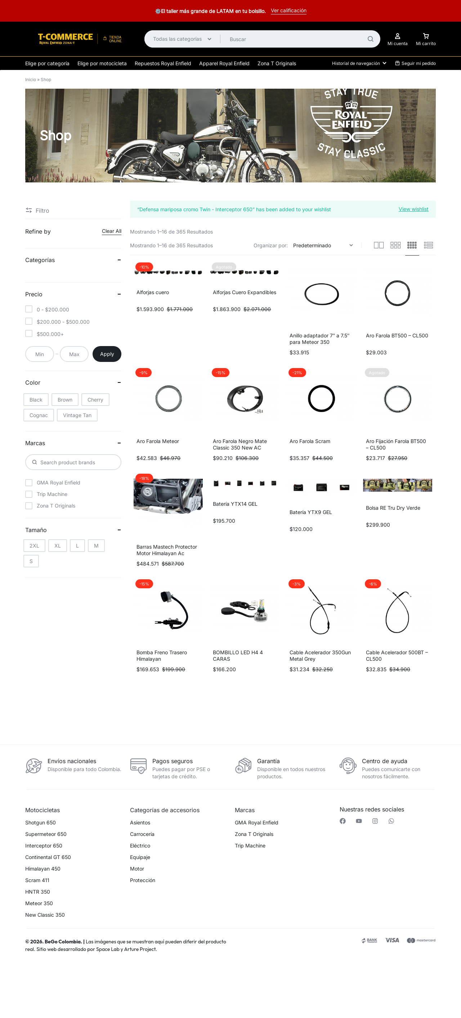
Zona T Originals (277, 63)
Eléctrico (140, 846)
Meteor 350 (39, 903)
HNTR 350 (37, 892)
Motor (137, 869)
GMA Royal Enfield (256, 823)
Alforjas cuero (152, 292)
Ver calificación (288, 10)
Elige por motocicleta (102, 63)
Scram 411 (37, 880)
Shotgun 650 (40, 823)
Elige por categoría (47, 63)
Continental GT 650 (48, 857)
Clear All (111, 231)
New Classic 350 (45, 915)
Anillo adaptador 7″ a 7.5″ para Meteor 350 (319, 338)
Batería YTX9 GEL (311, 512)
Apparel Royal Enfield (224, 63)
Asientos (140, 823)
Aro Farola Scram (310, 441)
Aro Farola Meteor (157, 441)
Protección (142, 880)
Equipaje (140, 857)
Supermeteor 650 (46, 834)
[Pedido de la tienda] (324, 245)
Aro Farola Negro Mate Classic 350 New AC (240, 444)
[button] (125, 979)
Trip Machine (250, 846)
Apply (107, 354)
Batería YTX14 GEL (235, 504)
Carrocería (142, 834)
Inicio (30, 79)
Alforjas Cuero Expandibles (244, 292)
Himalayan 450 (43, 869)
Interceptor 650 (43, 846)
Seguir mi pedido (415, 63)
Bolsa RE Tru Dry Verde (393, 508)
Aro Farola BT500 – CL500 (397, 335)
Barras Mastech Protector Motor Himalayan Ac (166, 550)
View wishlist (414, 209)
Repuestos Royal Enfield (163, 63)
